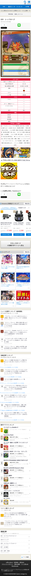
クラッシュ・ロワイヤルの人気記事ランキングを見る (13, 383)
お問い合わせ (9, 562)
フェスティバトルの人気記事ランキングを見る (11, 376)
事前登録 (10, 14)
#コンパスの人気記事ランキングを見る (10, 367)
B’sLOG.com (15, 566)
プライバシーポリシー (7, 564)
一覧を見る (27, 203)
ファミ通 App (6, 2)
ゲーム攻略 (25, 10)
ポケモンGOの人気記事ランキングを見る (10, 402)
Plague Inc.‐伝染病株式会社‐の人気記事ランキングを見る (13, 410)
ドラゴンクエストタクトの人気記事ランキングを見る (13, 419)
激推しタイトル (19, 14)
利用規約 (16, 562)
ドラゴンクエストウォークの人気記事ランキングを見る (13, 392)
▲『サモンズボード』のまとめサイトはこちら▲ (15, 160)
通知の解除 (17, 564)
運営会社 (22, 562)
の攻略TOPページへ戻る (15, 244)
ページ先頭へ (26, 557)
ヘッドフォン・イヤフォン (9, 207)
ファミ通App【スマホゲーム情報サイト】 (11, 10)
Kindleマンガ (22, 207)
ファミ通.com (24, 564)
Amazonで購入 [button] (6, 234)
